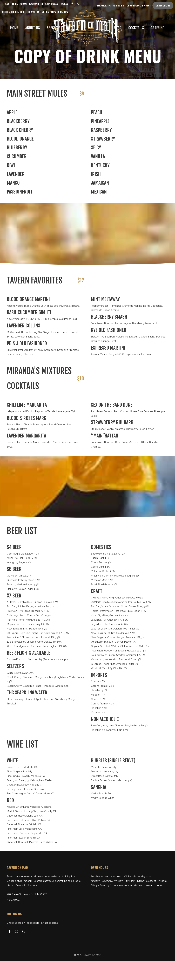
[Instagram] (78, 4)
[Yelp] (83, 4)
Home (14, 27)
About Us (32, 27)
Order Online (163, 5)
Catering (158, 27)
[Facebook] (72, 4)
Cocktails (136, 27)
